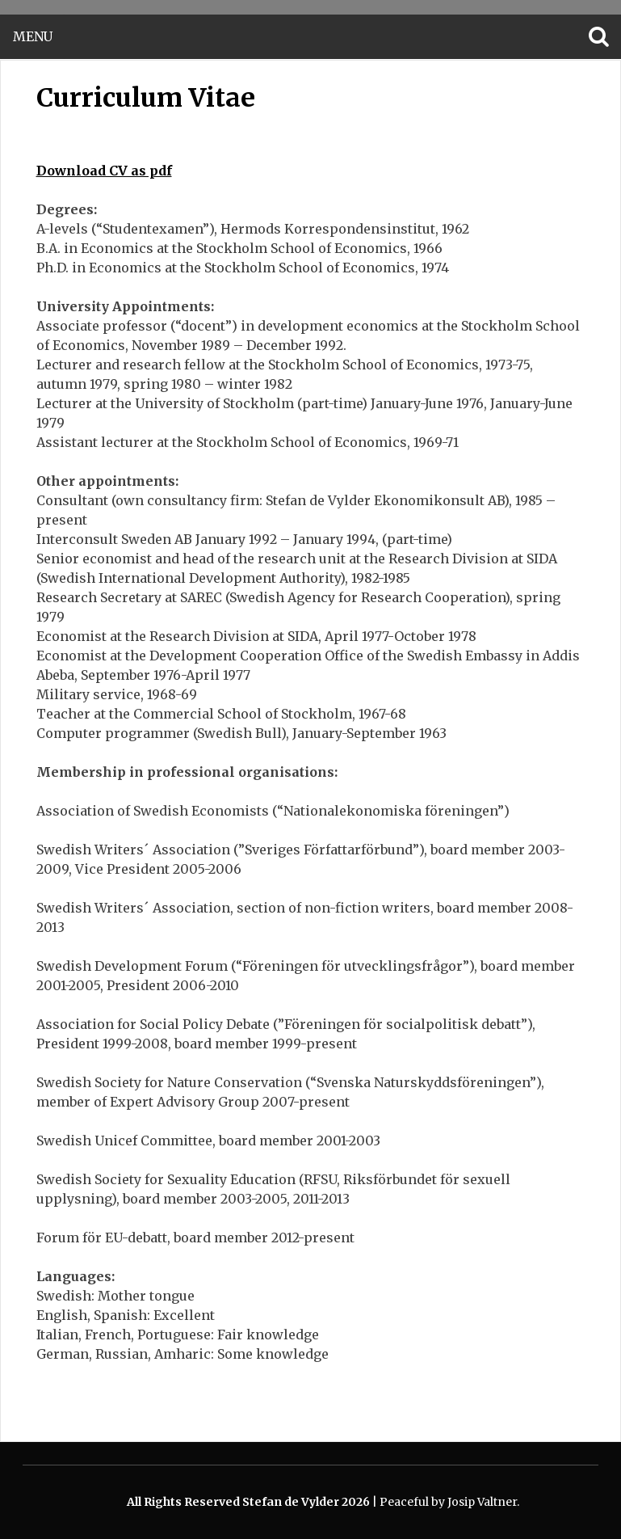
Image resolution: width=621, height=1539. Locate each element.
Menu (32, 36)
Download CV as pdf (104, 170)
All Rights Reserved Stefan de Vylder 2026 (249, 1502)
